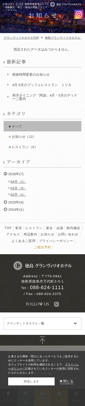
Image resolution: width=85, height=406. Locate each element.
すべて (17, 126)
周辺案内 (30, 234)
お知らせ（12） (24, 136)
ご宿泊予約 (42, 247)
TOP (8, 228)
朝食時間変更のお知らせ (31, 74)
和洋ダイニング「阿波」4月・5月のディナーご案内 (44, 97)
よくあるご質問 (24, 241)
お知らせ (47, 234)
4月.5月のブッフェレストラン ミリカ (41, 85)
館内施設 (73, 228)
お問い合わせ (68, 234)
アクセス (13, 234)
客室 (18, 228)
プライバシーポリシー (56, 241)
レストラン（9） (24, 147)
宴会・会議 (54, 228)
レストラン (34, 228)
